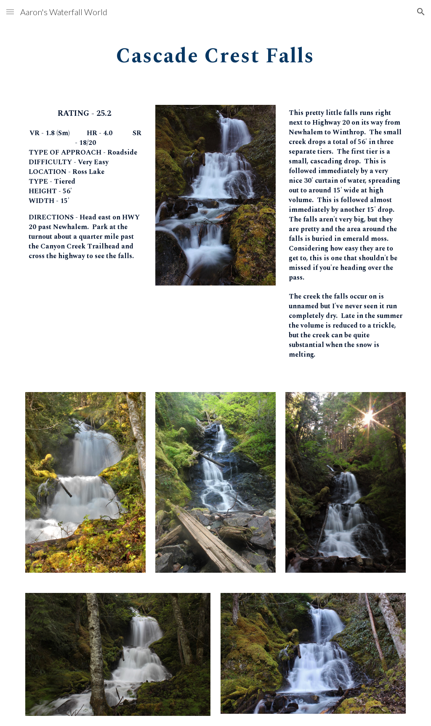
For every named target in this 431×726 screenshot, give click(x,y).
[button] (10, 11)
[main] (215, 53)
